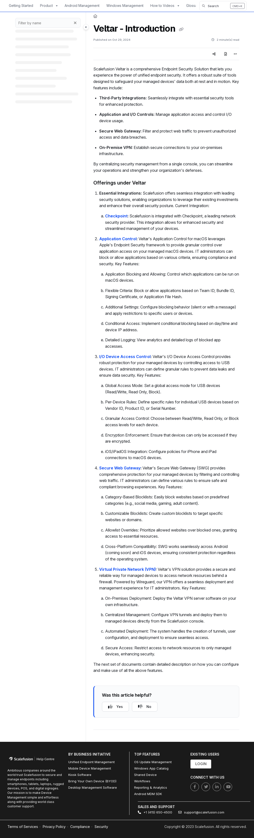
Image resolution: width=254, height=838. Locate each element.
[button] (223, 6)
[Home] (95, 16)
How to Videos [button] (162, 5)
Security (101, 827)
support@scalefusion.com (201, 812)
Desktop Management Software (92, 787)
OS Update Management (153, 762)
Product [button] (46, 5)
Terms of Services (22, 827)
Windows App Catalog (151, 768)
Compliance (80, 827)
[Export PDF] (226, 54)
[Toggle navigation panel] (86, 27)
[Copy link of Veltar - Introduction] (181, 29)
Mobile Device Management (89, 768)
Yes (115, 706)
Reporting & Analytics (150, 787)
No (144, 706)
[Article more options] (235, 54)
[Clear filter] (75, 22)
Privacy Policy (54, 827)
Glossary (193, 5)
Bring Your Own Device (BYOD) (92, 781)
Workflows (142, 781)
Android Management (82, 5)
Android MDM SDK (148, 794)
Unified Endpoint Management (91, 762)
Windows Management (124, 5)
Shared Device (145, 775)
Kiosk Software (79, 775)
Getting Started (21, 5)
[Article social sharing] (214, 54)
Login (201, 764)
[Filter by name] (48, 23)
